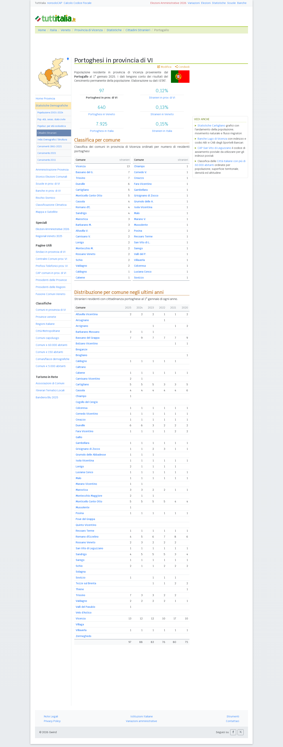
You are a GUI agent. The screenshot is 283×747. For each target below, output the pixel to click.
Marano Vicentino (86, 484)
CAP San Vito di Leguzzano (214, 148)
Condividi (182, 67)
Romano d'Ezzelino (87, 536)
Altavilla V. (82, 230)
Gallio (79, 437)
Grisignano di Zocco (146, 195)
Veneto (66, 30)
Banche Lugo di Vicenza (212, 138)
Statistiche (219, 3)
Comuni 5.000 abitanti (51, 366)
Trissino (80, 178)
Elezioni (206, 3)
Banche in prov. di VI (48, 190)
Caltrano (81, 367)
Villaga (80, 624)
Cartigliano (82, 189)
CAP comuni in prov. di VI (51, 273)
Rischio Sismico (45, 197)
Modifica (164, 67)
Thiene (80, 589)
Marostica (82, 219)
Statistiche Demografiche (52, 105)
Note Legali (51, 716)
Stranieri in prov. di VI (162, 97)
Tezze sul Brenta (86, 583)
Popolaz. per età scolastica (51, 126)
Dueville (80, 184)
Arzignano (82, 326)
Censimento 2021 (46, 153)
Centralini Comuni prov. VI (51, 259)
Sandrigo (81, 213)
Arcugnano (82, 320)
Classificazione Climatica (51, 204)
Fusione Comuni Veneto (50, 294)
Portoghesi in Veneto (101, 114)
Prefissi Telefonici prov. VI (52, 266)
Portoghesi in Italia (102, 131)
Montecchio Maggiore (89, 495)
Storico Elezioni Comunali (51, 176)
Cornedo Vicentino (87, 413)
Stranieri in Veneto (162, 114)
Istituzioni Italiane (141, 716)
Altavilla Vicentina (87, 314)
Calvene (80, 277)
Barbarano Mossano (87, 332)
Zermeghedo (83, 636)
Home (42, 30)
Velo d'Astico (83, 612)
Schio (79, 260)
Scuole (231, 3)
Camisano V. (83, 236)
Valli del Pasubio (85, 606)
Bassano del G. (84, 172)
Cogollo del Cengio (87, 402)
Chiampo (139, 166)
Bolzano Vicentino (87, 343)
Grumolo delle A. (144, 201)
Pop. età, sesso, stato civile (51, 119)
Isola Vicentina (143, 207)
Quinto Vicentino (86, 525)
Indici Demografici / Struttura (52, 139)
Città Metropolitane (48, 331)
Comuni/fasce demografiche (52, 359)
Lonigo (80, 242)
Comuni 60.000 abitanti (51, 345)
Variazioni (194, 3)
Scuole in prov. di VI (48, 183)
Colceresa (140, 265)
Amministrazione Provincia (52, 169)
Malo (137, 213)
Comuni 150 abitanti (49, 352)
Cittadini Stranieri (138, 30)
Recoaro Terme (143, 236)
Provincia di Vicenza (88, 30)
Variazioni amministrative (141, 721)
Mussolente (141, 224)
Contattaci (232, 721)
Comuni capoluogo (47, 338)
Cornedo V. (140, 172)
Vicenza (81, 166)
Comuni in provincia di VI (51, 309)
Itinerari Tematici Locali (50, 390)
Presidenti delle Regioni (50, 287)
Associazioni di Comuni (50, 383)
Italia (53, 30)
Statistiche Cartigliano (211, 125)
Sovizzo (139, 277)
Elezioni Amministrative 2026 (168, 3)
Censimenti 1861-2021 (49, 146)
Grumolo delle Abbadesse (91, 454)
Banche (242, 3)
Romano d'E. (83, 207)
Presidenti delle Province (51, 280)
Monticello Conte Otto (89, 195)
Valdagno (81, 265)
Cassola (80, 201)
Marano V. (140, 219)
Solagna (81, 571)
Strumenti (233, 716)
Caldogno (81, 271)
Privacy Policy (52, 721)
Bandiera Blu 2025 (47, 397)
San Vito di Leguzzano (89, 548)
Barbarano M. (84, 224)
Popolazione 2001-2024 (50, 112)
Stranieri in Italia (162, 131)
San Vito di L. (142, 242)
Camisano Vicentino (88, 378)
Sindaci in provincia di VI (51, 252)
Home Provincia (45, 98)
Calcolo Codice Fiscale (77, 3)
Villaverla (139, 260)
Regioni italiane (45, 324)
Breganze (81, 349)
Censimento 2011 (46, 159)
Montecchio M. (85, 248)
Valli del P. (140, 254)
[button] (233, 732)
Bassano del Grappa (87, 337)
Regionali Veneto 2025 (49, 236)
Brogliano (81, 355)
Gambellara (141, 189)
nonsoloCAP (54, 3)
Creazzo (139, 178)
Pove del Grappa (85, 519)
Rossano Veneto (85, 254)
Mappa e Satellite (47, 212)
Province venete (46, 317)
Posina (138, 230)
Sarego (138, 248)
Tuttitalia (40, 3)
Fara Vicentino (143, 184)
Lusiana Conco (143, 271)
